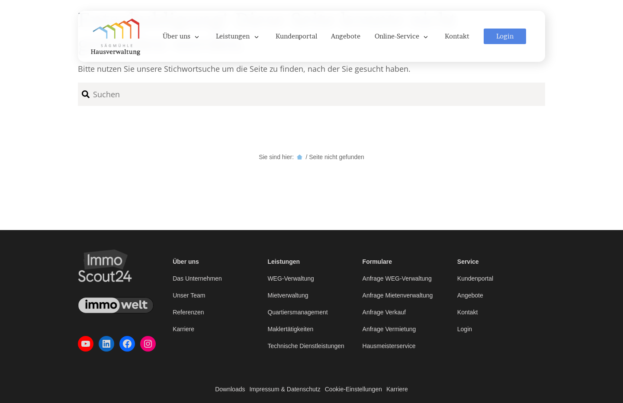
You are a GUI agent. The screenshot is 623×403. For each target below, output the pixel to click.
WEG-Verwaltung (290, 278)
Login (464, 329)
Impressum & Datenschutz (284, 389)
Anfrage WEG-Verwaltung (397, 278)
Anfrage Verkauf (384, 312)
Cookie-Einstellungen (353, 389)
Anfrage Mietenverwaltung (398, 295)
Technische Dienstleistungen (305, 345)
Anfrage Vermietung (389, 329)
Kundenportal (475, 278)
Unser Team (189, 295)
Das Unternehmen (197, 278)
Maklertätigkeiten (290, 329)
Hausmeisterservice (389, 345)
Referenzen (188, 312)
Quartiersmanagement (297, 312)
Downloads (230, 389)
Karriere (183, 329)
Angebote (470, 295)
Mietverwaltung (287, 295)
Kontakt (467, 312)
